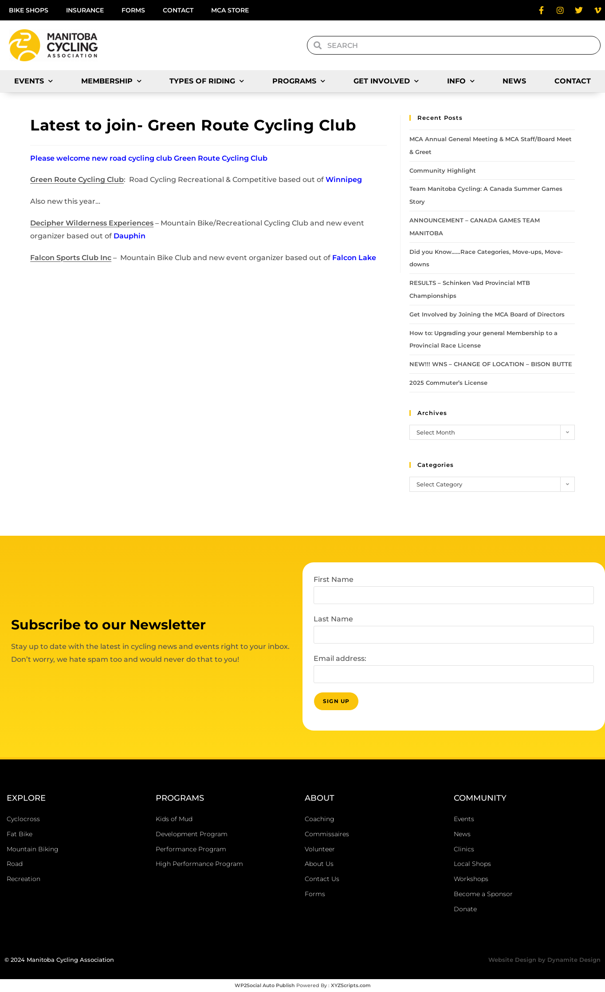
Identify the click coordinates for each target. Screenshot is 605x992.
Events (33, 81)
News (514, 81)
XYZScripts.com (351, 985)
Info (461, 81)
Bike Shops (28, 10)
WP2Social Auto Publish (265, 985)
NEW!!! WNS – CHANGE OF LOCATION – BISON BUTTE (490, 364)
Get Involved (386, 81)
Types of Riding (206, 81)
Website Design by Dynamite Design (544, 959)
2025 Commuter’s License (448, 382)
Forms (133, 10)
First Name (334, 579)
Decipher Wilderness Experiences (91, 223)
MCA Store (230, 10)
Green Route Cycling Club (77, 179)
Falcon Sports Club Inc (70, 257)
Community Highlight (442, 170)
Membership (111, 81)
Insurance (85, 10)
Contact (178, 10)
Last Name (333, 619)
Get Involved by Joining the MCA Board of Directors (487, 314)
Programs (298, 81)
